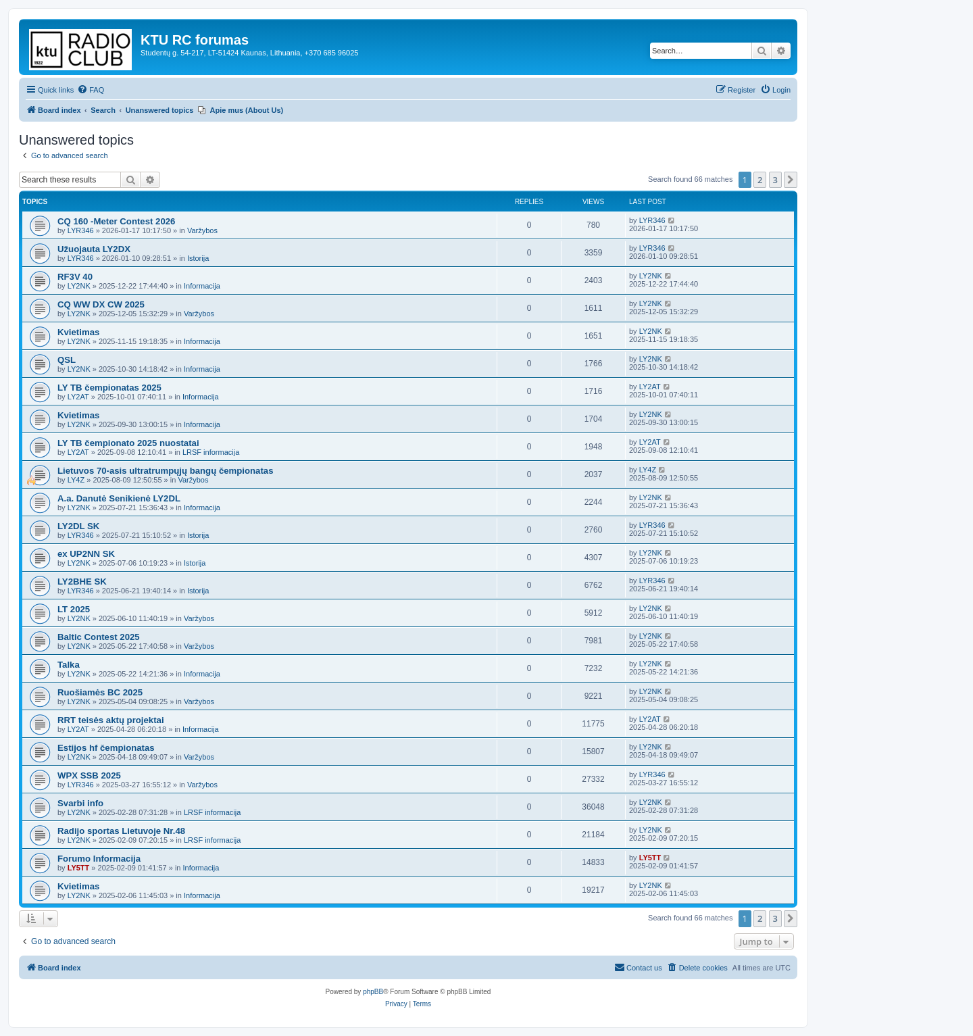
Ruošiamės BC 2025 (100, 692)
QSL (66, 360)
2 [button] (759, 180)
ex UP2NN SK (86, 554)
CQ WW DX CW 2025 (101, 304)
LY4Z (76, 480)
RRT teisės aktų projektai (110, 720)
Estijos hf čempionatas (106, 748)
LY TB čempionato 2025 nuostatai (128, 443)
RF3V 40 (75, 277)
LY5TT (79, 868)
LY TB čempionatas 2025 (109, 388)
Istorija (198, 258)
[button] (790, 180)
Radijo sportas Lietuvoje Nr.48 (121, 831)
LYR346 (81, 230)
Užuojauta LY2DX (93, 249)
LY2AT (78, 397)
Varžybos (202, 230)
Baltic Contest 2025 (98, 637)
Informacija (202, 286)
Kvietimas (78, 332)
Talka (68, 665)
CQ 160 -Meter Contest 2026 (116, 221)
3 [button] (775, 180)
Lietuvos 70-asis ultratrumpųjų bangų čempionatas (165, 471)
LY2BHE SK (82, 581)
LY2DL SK (78, 526)
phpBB (373, 991)
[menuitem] (90, 90)
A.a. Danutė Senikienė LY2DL (118, 498)
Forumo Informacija (99, 859)
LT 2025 (73, 609)
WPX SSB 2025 (89, 775)
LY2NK (79, 286)
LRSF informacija (210, 452)
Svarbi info (80, 803)
